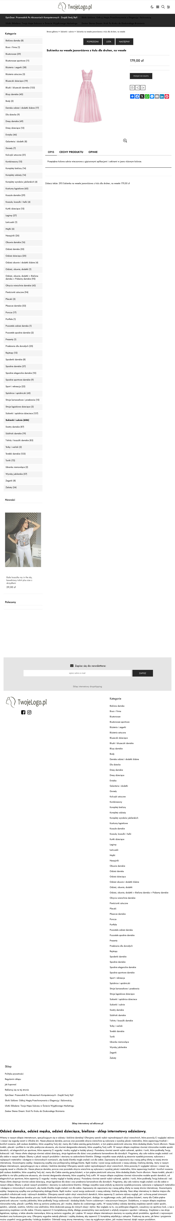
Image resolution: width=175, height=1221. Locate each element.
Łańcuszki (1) (11, 222)
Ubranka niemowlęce (119, 1041)
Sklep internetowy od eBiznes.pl (87, 1123)
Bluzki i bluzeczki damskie (122, 743)
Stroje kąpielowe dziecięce (122, 993)
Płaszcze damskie (118, 913)
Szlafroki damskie (118, 1015)
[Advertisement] (108, 204)
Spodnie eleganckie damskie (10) (21, 373)
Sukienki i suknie (67, 31)
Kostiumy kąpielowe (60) (17, 188)
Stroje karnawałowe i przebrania (124, 988)
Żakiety (113, 1057)
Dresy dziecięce (117, 775)
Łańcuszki (114, 849)
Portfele (113, 924)
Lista (108, 41)
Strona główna (52, 31)
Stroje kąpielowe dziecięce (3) (20, 406)
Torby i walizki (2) (14, 447)
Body (112, 753)
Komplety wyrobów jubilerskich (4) (21, 182)
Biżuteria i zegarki (118, 727)
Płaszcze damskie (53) (16, 305)
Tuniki (112, 1036)
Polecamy (10, 602)
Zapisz (142, 673)
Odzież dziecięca (118, 876)
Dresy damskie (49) (14, 121)
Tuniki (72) (10, 460)
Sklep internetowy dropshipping (87, 686)
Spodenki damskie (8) (16, 359)
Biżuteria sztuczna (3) (15, 74)
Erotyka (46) (11, 134)
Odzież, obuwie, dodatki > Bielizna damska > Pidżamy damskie (139, 892)
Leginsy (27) (11, 215)
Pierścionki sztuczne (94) (17, 292)
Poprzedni (93, 41)
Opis (51, 152)
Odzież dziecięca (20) (16, 256)
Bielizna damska (117, 705)
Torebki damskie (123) (16, 453)
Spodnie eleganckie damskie (123, 967)
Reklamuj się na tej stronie (17, 1089)
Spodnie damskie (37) (16, 366)
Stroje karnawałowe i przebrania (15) (22, 400)
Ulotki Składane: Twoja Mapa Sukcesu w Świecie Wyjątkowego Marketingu (41, 23)
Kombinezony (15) (14, 161)
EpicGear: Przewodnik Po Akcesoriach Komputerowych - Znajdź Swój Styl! (41, 17)
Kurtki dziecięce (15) (15, 208)
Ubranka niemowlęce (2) (17, 467)
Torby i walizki (116, 1025)
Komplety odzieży (118, 812)
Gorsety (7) (11, 148)
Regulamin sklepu (13, 1079)
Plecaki (113, 908)
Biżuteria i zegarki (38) (16, 67)
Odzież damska (117, 871)
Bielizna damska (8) (15, 40)
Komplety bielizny (118, 807)
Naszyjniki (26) (12, 235)
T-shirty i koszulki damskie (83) (19, 440)
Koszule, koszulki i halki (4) (18, 202)
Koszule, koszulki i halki (120, 833)
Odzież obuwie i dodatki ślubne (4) (22, 262)
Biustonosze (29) (13, 54)
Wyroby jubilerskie (118, 1047)
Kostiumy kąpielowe (119, 823)
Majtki (112, 855)
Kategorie (10, 33)
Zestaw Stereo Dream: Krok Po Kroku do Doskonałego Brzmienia (113, 23)
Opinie (93, 152)
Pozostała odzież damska (121, 929)
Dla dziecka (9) (13, 114)
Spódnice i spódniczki (120, 983)
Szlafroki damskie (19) (16, 433)
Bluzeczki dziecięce (119, 737)
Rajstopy (113, 951)
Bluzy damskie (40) (14, 94)
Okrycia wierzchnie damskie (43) (21, 285)
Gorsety (113, 791)
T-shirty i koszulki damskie (121, 1020)
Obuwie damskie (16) (15, 242)
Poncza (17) (11, 312)
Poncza (113, 919)
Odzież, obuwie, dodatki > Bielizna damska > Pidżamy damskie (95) (22, 277)
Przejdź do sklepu (141, 76)
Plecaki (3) (10, 299)
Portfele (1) (11, 319)
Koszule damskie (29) (15, 195)
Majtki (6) (10, 229)
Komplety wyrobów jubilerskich (124, 817)
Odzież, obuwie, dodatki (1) (18, 269)
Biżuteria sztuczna (118, 732)
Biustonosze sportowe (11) (17, 60)
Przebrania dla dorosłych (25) (19, 346)
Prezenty (113, 940)
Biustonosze (115, 716)
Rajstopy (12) (12, 352)
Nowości (10, 500)
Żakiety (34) (11, 487)
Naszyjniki (114, 860)
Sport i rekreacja (117, 977)
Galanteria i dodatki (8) (16, 141)
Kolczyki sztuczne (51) (16, 155)
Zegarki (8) (11, 480)
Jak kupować (10, 1084)
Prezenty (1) (11, 339)
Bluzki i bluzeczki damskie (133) (20, 87)
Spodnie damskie (117, 961)
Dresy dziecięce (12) (15, 128)
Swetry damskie (117, 1009)
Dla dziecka (115, 764)
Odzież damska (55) (15, 249)
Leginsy (113, 844)
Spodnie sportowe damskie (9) (20, 379)
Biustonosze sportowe (119, 721)
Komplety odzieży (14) (16, 175)
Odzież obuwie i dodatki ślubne (124, 881)
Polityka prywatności (14, 1073)
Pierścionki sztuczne (119, 903)
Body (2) (10, 101)
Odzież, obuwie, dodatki (121, 887)
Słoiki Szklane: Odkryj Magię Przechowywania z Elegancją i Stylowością (116, 17)
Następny (124, 41)
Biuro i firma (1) (13, 47)
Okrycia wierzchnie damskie (122, 897)
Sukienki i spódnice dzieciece (123, 999)
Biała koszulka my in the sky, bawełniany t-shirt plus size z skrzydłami (19, 580)
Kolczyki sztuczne (118, 796)
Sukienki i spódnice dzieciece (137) (22, 413)
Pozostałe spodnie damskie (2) (20, 332)
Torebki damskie (117, 1031)
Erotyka (113, 780)
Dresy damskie (116, 769)
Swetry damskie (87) (15, 426)
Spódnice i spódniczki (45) (18, 393)
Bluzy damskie (116, 748)
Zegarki (113, 1052)
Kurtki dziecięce (117, 839)
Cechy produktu (71, 152)
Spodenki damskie (118, 956)
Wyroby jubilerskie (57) (16, 474)
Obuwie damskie (117, 865)
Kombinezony (116, 801)
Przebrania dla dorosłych (121, 945)
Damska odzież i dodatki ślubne (124, 759)
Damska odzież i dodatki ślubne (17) (22, 108)
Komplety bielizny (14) (16, 168)
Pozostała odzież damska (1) (19, 326)
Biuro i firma (115, 711)
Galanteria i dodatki (119, 785)
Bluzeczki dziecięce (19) (17, 81)
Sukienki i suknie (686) (17, 420)
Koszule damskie (117, 828)
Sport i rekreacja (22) (15, 386)
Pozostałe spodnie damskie (122, 935)
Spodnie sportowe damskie (122, 972)
